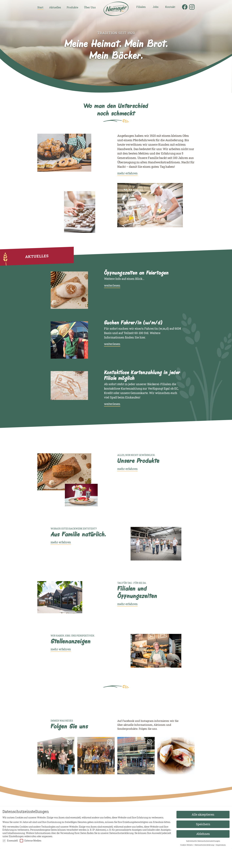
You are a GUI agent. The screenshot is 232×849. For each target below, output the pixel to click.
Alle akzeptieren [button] (203, 814)
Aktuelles (55, 7)
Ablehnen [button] (203, 834)
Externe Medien (30, 840)
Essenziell (10, 840)
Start (40, 7)
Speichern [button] (203, 824)
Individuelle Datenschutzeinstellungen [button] (203, 841)
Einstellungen (16, 836)
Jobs (155, 7)
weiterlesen (112, 285)
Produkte (72, 7)
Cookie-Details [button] (186, 845)
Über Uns (90, 7)
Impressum (221, 845)
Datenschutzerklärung (121, 833)
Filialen (141, 7)
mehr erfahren (127, 173)
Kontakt (170, 7)
